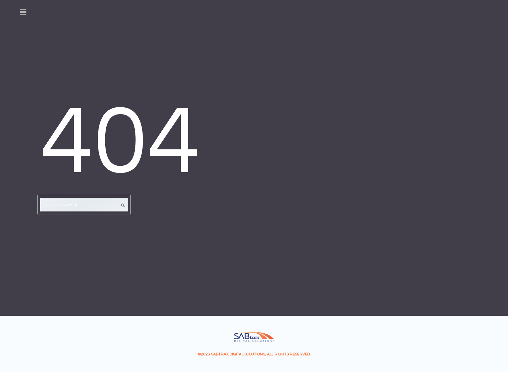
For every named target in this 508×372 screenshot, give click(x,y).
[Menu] (23, 12)
